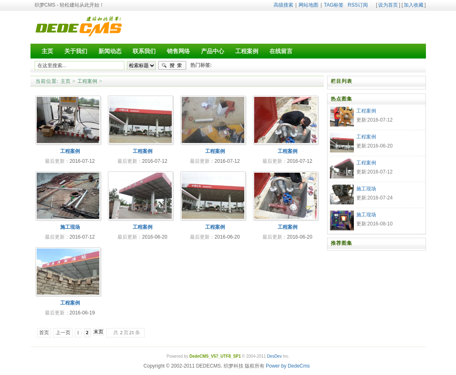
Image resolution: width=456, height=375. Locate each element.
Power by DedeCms (288, 366)
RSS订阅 (358, 5)
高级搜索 (283, 5)
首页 (44, 332)
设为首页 (388, 5)
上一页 (63, 332)
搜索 (172, 65)
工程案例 (87, 81)
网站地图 (308, 5)
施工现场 (70, 227)
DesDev (274, 356)
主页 (65, 81)
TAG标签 (334, 5)
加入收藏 (413, 5)
